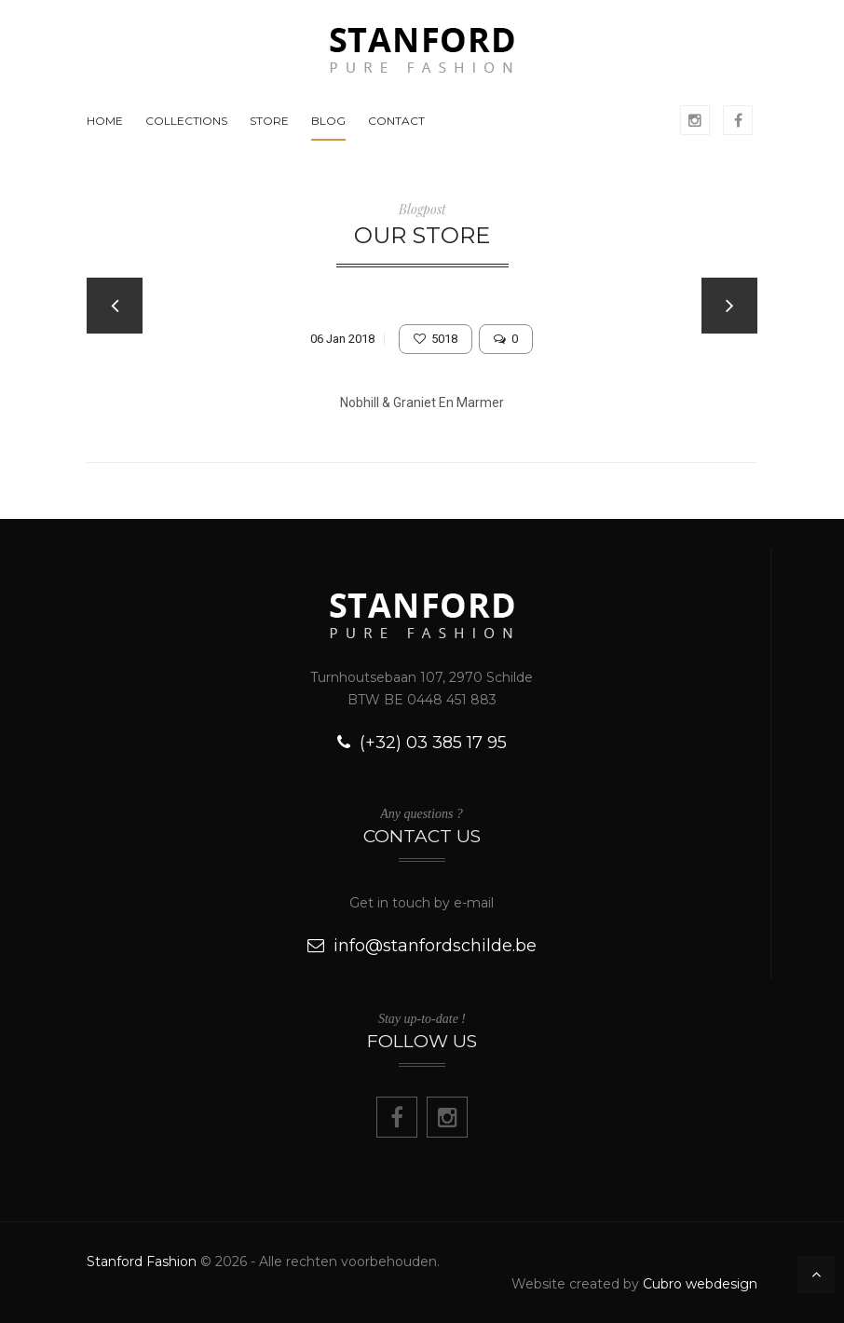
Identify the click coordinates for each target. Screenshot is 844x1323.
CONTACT (396, 121)
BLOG (328, 121)
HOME (105, 121)
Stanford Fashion (142, 1261)
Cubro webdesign (700, 1283)
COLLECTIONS (186, 121)
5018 (435, 339)
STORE (269, 121)
